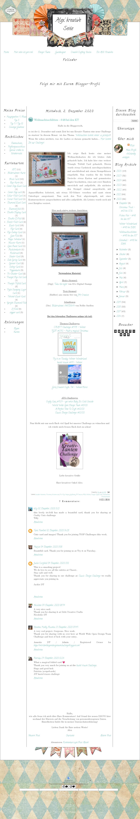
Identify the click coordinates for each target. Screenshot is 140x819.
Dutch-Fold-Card (15, 222)
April (121, 282)
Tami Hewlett (40, 530)
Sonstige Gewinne (16, 127)
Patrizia (37, 658)
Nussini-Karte (14, 243)
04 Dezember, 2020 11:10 (58, 563)
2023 (119, 185)
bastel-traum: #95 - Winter (69, 362)
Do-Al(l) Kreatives (104, 52)
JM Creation (79, 495)
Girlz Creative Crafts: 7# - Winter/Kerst (69, 387)
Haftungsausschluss (16, 147)
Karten (16, 332)
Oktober (122, 254)
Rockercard (14, 253)
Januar (122, 296)
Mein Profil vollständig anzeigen (129, 154)
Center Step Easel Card (16, 186)
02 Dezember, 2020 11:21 (48, 508)
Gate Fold (14, 236)
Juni (121, 273)
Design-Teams (44, 52)
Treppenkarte (14, 270)
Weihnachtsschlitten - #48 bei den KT (128, 234)
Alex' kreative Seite (68, 24)
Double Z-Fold (14, 219)
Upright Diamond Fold (16, 303)
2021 (118, 194)
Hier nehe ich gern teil (23, 52)
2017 (118, 311)
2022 (119, 190)
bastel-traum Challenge (86, 665)
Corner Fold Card (14, 199)
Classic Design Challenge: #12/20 (69, 413)
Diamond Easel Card (16, 203)
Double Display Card (16, 212)
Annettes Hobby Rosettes (44, 627)
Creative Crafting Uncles (81, 52)
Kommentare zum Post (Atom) (76, 742)
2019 (118, 302)
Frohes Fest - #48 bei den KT (127, 217)
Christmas (48, 495)
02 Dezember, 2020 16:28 (57, 530)
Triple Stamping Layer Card (16, 291)
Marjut (37, 547)
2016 (118, 316)
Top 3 (16, 120)
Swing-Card (14, 267)
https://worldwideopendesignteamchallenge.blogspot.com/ (57, 645)
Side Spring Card (14, 260)
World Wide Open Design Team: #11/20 (69, 405)
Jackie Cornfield (40, 563)
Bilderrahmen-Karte (16, 173)
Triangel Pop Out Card (16, 277)
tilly (35, 508)
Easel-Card (14, 225)
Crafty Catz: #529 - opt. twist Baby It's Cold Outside (69, 402)
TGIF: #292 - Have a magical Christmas (69, 331)
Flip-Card (14, 229)
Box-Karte (14, 183)
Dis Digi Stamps (64, 495)
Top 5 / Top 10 (16, 124)
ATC (14, 169)
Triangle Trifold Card (16, 283)
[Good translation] (65, 787)
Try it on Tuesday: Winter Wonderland (70, 359)
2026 (119, 171)
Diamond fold (15, 209)
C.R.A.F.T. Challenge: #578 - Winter (70, 327)
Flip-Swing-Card (14, 232)
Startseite (70, 735)
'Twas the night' (60, 284)
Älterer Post (105, 735)
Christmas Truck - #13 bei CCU (127, 209)
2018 (118, 307)
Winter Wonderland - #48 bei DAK (128, 225)
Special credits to (16, 150)
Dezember (123, 203)
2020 (119, 199)
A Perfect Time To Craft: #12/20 (69, 409)
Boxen (16, 328)
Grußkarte (72, 495)
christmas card (55, 495)
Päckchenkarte (15, 250)
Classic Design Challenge (90, 576)
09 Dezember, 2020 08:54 (53, 605)
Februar (122, 292)
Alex (132, 145)
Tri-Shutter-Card (14, 274)
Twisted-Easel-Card (16, 297)
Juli (121, 268)
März (121, 287)
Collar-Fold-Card (14, 196)
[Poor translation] (72, 787)
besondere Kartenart (40, 495)
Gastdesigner (60, 52)
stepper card (15, 312)
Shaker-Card (14, 256)
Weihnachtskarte (105, 497)
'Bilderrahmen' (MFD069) (63, 306)
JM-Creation (83, 295)
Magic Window (14, 239)
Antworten (38, 522)
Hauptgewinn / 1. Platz (16, 117)
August (122, 264)
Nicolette (37, 605)
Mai (121, 278)
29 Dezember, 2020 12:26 (52, 658)
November (123, 250)
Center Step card (15, 192)
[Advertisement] (14, 373)
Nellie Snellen (86, 495)
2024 (119, 180)
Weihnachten (106, 495)
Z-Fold (14, 309)
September (123, 259)
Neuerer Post (34, 735)
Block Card (14, 179)
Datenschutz (16, 143)
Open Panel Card (14, 246)
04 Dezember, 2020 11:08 (51, 547)
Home (6, 52)
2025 (119, 176)
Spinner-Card (14, 263)
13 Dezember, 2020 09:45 (67, 627)
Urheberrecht (16, 153)
